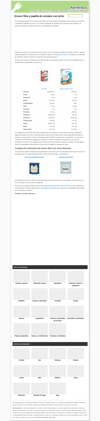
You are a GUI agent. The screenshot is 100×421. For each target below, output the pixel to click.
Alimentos (78, 7)
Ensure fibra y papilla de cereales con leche (39, 16)
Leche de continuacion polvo (34, 157)
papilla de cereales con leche (66, 88)
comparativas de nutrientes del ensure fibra (56, 185)
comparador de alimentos (61, 54)
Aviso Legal (52, 417)
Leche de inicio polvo (66, 157)
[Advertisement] (50, 39)
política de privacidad (43, 417)
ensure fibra (44, 88)
